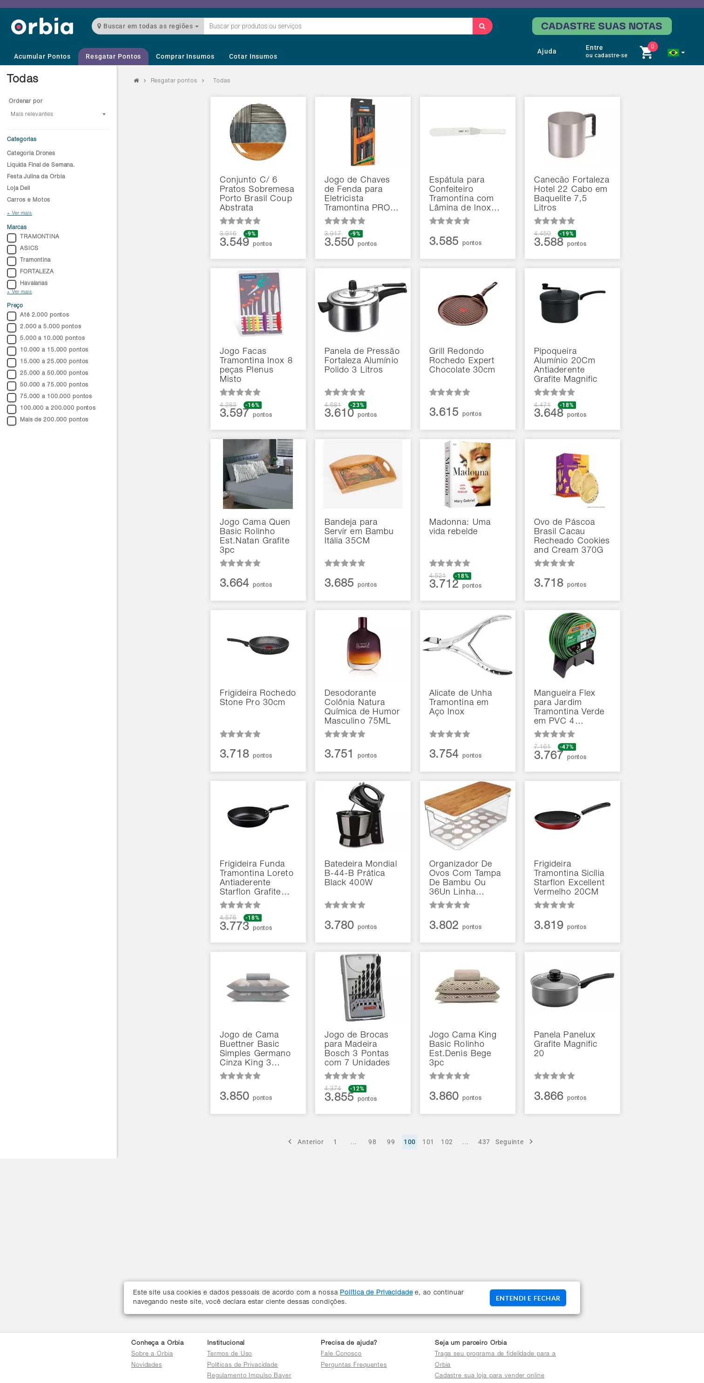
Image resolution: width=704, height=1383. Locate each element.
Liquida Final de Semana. (41, 165)
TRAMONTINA (33, 238)
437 (484, 1142)
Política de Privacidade (376, 1293)
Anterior (304, 1141)
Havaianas (27, 284)
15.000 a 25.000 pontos (47, 362)
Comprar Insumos (185, 56)
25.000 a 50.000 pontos (47, 374)
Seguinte (515, 1141)
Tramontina (29, 261)
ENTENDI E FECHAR (528, 1298)
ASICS (22, 249)
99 (391, 1142)
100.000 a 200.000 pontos (51, 409)
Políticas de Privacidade (242, 1366)
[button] (676, 53)
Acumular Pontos (42, 56)
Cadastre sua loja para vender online (490, 1376)
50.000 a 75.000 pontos (47, 386)
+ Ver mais (19, 213)
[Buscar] (482, 26)
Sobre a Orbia (152, 1354)
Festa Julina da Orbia (36, 177)
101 (428, 1142)
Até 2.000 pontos (38, 316)
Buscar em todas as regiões (148, 26)
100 (410, 1142)
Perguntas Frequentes (354, 1366)
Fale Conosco (341, 1354)
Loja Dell (18, 188)
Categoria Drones (31, 153)
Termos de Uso (229, 1354)
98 (372, 1142)
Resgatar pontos (174, 81)
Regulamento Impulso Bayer (249, 1376)
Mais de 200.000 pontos (47, 421)
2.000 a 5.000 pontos (44, 327)
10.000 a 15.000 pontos (47, 351)
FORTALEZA (30, 273)
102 (447, 1142)
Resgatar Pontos (113, 56)
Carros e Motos (28, 200)
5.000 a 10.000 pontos (46, 339)
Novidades (146, 1366)
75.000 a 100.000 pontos (49, 397)
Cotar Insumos (253, 56)
